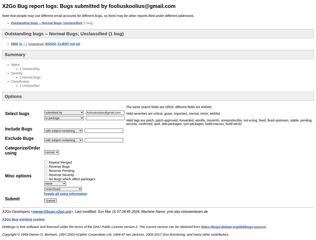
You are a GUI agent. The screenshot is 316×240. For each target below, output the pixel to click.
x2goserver (36, 44)
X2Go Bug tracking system (23, 219)
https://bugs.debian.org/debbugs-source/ (233, 227)
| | (23, 44)
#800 (14, 44)
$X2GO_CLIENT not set (62, 44)
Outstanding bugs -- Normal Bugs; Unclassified (46, 23)
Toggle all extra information (65, 194)
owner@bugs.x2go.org (52, 211)
